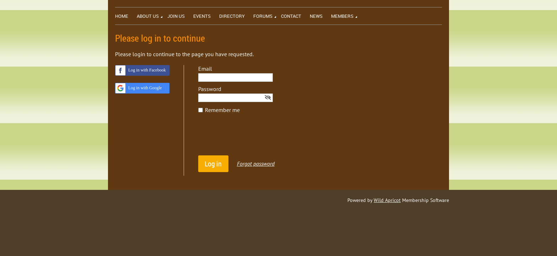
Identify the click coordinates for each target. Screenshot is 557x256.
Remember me (222, 109)
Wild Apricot (387, 200)
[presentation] (252, 138)
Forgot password (256, 163)
